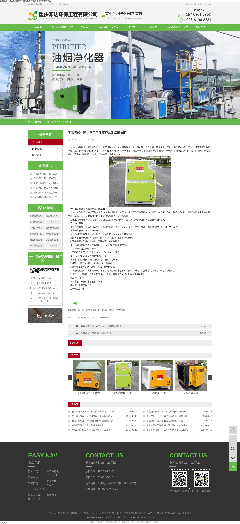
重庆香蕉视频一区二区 (37, 245)
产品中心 (85, 27)
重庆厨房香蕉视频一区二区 (141, 513)
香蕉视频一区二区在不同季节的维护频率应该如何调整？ (173, 411)
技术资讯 (37, 155)
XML (210, 4)
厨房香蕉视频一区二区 (37, 240)
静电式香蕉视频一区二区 (53, 228)
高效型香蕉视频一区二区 (37, 216)
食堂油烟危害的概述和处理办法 (47, 183)
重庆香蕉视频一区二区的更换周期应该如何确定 (168, 430)
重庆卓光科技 (123, 517)
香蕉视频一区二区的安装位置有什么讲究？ (92, 430)
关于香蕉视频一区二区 (63, 28)
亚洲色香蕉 (37, 228)
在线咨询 (200, 27)
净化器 (53, 222)
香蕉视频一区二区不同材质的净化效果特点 (47, 188)
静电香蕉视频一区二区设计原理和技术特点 (47, 173)
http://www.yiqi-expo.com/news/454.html (93, 317)
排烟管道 (54, 245)
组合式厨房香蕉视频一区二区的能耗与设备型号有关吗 (172, 425)
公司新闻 (67, 122)
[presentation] (70, 377)
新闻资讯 (154, 27)
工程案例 (131, 27)
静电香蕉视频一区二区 (37, 222)
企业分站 (188, 4)
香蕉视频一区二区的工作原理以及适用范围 (47, 178)
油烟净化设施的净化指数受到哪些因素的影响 (93, 411)
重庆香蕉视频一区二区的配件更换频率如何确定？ (95, 416)
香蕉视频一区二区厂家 (78, 310)
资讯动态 (56, 122)
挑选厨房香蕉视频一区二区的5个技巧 (47, 197)
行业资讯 (37, 148)
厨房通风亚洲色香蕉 (53, 240)
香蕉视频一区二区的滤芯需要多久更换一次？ (167, 420)
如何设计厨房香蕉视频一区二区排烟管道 (47, 192)
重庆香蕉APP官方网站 (53, 216)
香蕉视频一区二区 (108, 27)
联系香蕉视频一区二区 (177, 28)
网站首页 (40, 27)
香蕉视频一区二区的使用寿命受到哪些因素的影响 (170, 416)
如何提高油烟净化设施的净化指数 (88, 425)
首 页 (46, 122)
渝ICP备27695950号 (96, 517)
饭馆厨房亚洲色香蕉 (53, 234)
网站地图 (198, 4)
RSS (205, 4)
